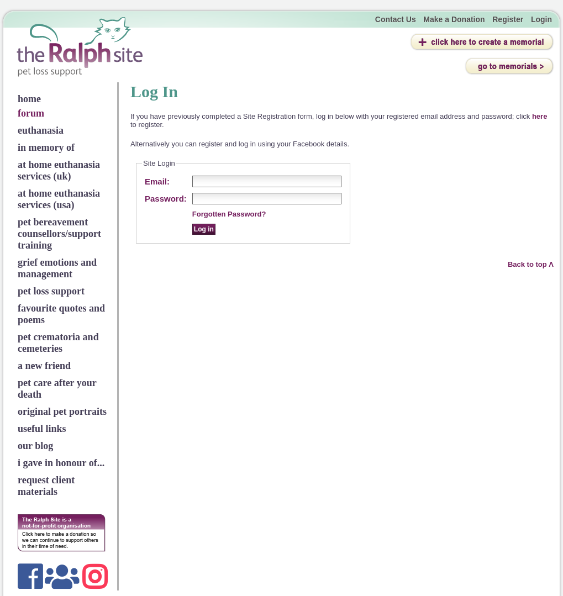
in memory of (46, 147)
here (539, 116)
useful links (42, 428)
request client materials (46, 485)
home (29, 98)
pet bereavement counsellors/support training (59, 234)
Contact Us (395, 19)
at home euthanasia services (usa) (59, 199)
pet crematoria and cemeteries (58, 342)
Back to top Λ (531, 264)
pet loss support (51, 291)
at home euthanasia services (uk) (59, 170)
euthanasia (41, 130)
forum (31, 113)
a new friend (44, 365)
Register (507, 19)
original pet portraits (62, 411)
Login (541, 19)
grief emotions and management (57, 268)
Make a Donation (454, 19)
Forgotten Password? (229, 214)
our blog (35, 445)
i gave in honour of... (61, 462)
